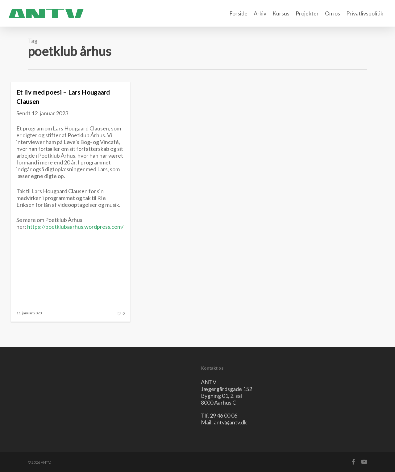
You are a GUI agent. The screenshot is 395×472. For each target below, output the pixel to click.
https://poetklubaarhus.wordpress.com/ (75, 226)
